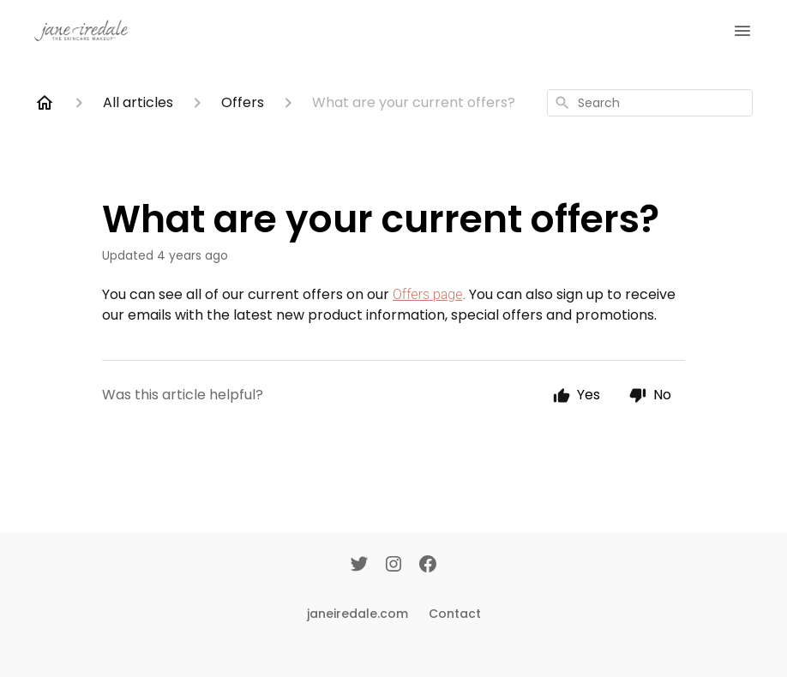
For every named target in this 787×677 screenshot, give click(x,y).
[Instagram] (393, 566)
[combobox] (650, 103)
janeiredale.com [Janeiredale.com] (357, 613)
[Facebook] (428, 566)
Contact (455, 613)
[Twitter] (359, 566)
